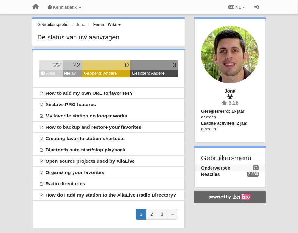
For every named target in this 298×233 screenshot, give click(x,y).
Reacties (210, 174)
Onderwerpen (215, 168)
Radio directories (65, 183)
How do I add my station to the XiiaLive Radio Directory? (110, 195)
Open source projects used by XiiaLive (90, 161)
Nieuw (70, 73)
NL (236, 7)
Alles (48, 73)
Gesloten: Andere (148, 73)
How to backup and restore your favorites (93, 127)
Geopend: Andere (100, 73)
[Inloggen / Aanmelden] (256, 7)
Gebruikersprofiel (53, 24)
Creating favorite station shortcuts (85, 138)
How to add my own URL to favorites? (89, 93)
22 (57, 65)
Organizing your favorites (74, 172)
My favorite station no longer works (86, 115)
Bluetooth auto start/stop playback (85, 149)
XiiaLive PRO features (70, 104)
